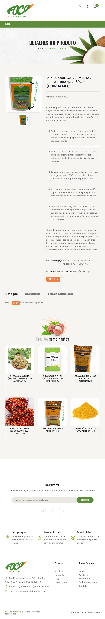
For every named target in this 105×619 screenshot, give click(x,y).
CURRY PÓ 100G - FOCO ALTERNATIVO (52, 429)
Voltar (53, 279)
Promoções (60, 575)
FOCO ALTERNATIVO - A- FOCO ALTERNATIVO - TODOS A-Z (77, 262)
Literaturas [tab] (32, 294)
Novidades (59, 571)
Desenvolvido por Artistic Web (85, 612)
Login (15, 303)
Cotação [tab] (11, 294)
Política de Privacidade (84, 577)
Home (40, 48)
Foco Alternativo (15, 612)
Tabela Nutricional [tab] (60, 294)
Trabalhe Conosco (88, 582)
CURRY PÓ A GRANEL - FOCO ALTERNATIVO (85, 429)
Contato (83, 586)
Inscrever (85, 500)
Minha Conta (61, 582)
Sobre (82, 571)
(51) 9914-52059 (41, 586)
